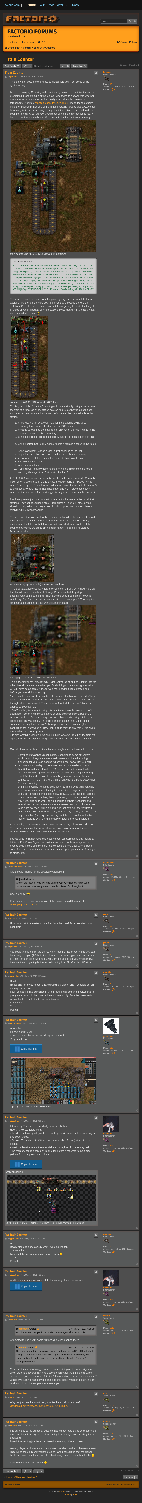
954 (111, 875)
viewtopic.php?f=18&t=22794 (26, 904)
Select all (26, 261)
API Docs (72, 5)
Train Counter (20, 59)
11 (111, 926)
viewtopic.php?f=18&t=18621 (51, 103)
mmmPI (106, 1316)
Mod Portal (56, 5)
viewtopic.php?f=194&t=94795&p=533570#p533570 (39, 1405)
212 (111, 1048)
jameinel (107, 72)
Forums (29, 5)
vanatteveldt (109, 863)
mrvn (105, 1393)
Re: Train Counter (16, 863)
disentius (107, 1133)
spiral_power (109, 1036)
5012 (112, 1328)
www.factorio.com (17, 36)
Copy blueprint (26, 1049)
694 (111, 1146)
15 (111, 84)
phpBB (62, 1491)
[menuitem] (27, 42)
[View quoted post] (38, 1329)
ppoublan (107, 972)
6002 (112, 1405)
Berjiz (106, 914)
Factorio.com (11, 5)
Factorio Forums (32, 31)
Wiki (42, 5)
